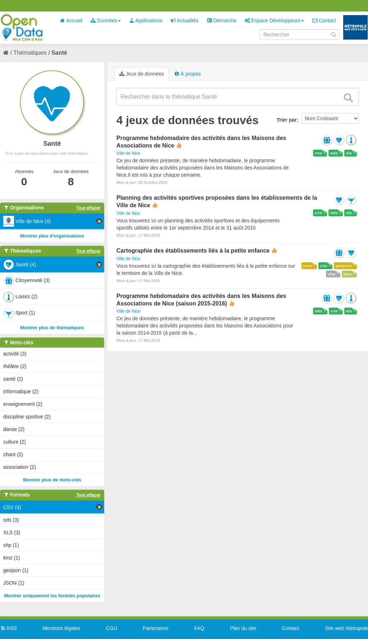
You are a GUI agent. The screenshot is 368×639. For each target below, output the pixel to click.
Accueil (71, 20)
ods (334, 152)
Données (106, 20)
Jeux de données (141, 74)
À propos (187, 74)
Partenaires (156, 628)
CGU (111, 628)
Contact (324, 20)
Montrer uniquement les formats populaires (52, 595)
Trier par (286, 120)
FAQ (199, 628)
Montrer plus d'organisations (52, 236)
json (307, 265)
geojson (344, 265)
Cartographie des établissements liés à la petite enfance (193, 251)
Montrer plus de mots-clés (52, 479)
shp (331, 273)
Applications (145, 20)
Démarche (221, 20)
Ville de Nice (128, 153)
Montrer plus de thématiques (52, 327)
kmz (348, 273)
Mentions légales (61, 628)
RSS (8, 628)
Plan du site (243, 628)
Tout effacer (88, 207)
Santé (59, 53)
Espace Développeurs (274, 20)
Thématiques (30, 53)
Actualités (185, 20)
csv (318, 152)
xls (349, 152)
